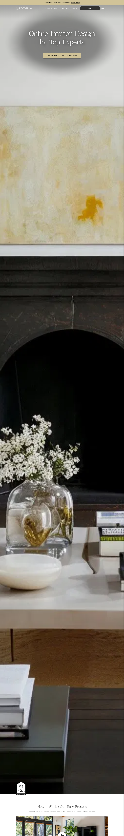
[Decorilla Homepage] (24, 8)
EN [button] (104, 8)
